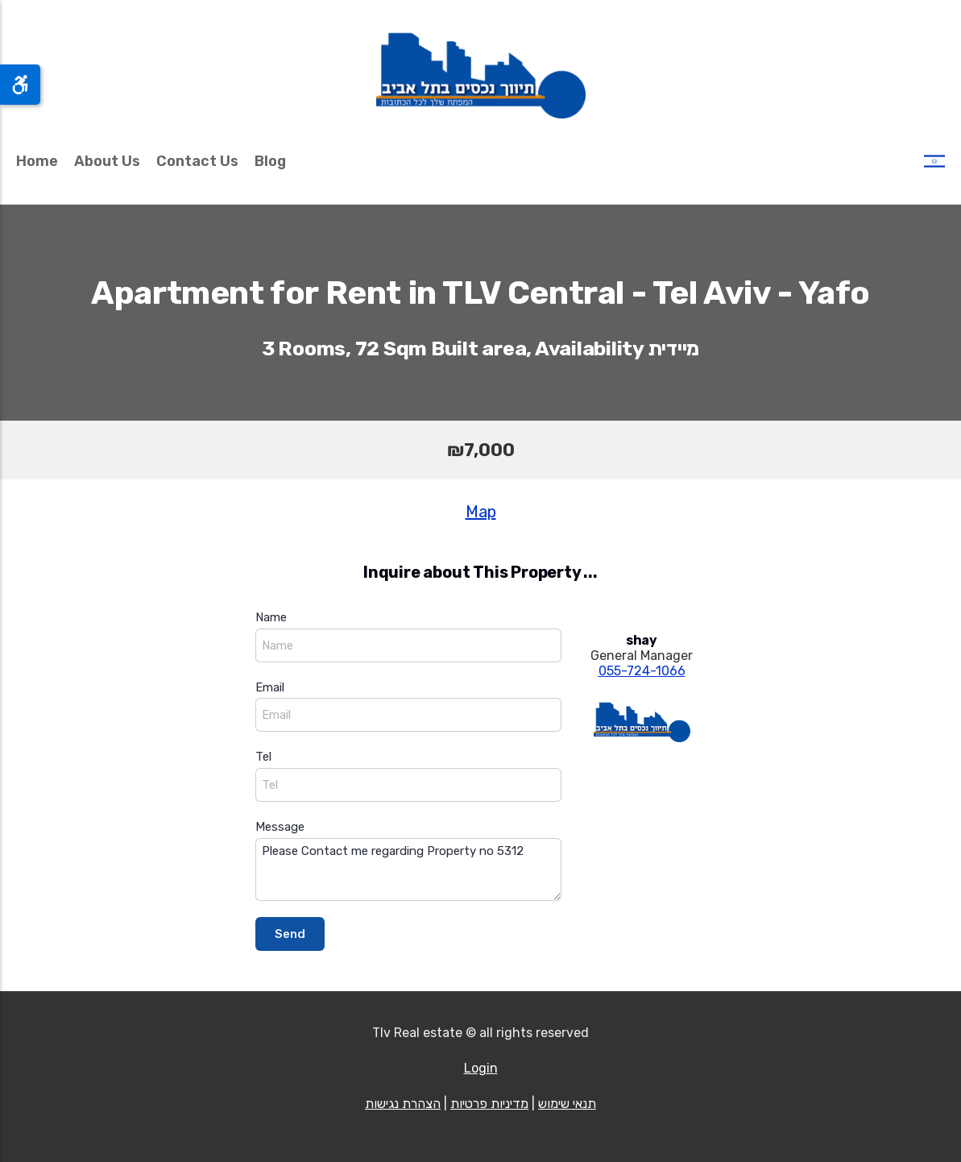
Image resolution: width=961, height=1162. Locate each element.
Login (481, 1068)
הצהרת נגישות (403, 1103)
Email (269, 687)
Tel (263, 756)
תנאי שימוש (567, 1103)
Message (279, 827)
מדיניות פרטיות (489, 1103)
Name (271, 617)
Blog (270, 161)
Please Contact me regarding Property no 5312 (408, 870)
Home (37, 161)
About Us (107, 161)
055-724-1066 (642, 671)
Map (481, 511)
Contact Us (197, 161)
